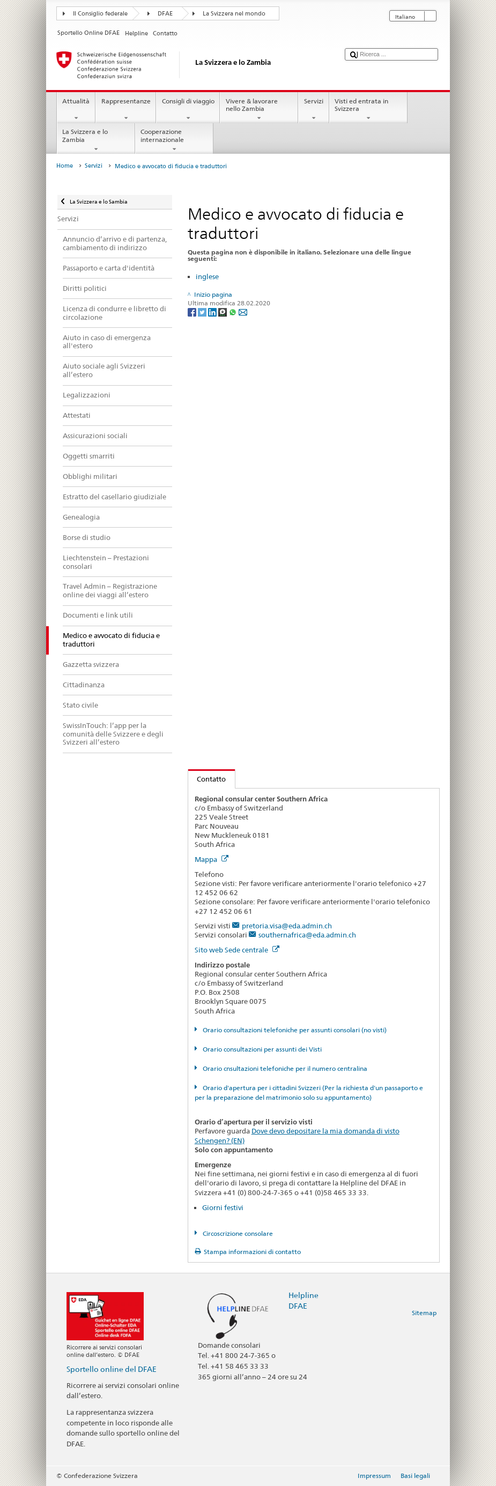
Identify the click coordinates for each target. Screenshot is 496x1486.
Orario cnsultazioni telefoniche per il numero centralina (284, 1068)
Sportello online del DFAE (111, 1369)
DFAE (165, 13)
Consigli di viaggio (188, 110)
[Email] (243, 311)
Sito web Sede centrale (237, 949)
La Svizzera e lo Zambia (96, 140)
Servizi (313, 110)
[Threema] (223, 311)
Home (64, 165)
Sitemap (424, 1313)
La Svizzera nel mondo (234, 13)
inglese (207, 276)
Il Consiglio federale (100, 13)
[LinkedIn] (213, 311)
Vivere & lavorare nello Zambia (259, 110)
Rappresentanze (126, 110)
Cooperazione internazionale (174, 140)
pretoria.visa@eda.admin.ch (287, 925)
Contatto (207, 779)
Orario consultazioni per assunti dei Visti (261, 1049)
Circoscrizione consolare (237, 1233)
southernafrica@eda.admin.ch (307, 934)
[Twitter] (203, 311)
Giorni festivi (222, 1207)
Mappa (211, 859)
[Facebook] (193, 311)
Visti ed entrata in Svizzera (368, 110)
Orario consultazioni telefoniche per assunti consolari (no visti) (294, 1030)
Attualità (76, 110)
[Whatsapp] (233, 311)
